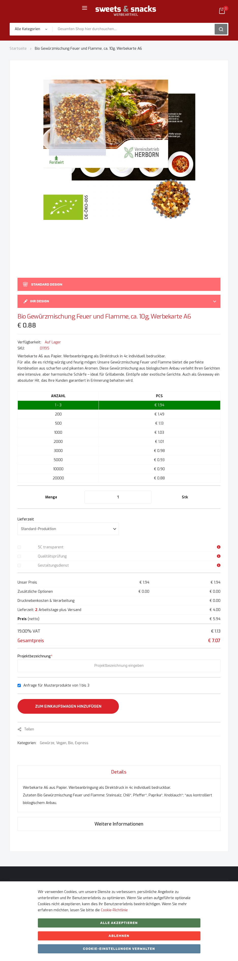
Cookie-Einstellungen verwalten (119, 949)
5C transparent (51, 547)
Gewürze (47, 743)
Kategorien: (27, 743)
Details (118, 772)
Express (81, 743)
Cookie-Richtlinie (114, 910)
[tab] (119, 772)
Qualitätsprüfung (52, 556)
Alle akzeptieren (119, 923)
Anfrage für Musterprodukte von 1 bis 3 (56, 685)
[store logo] (125, 10)
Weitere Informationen (118, 824)
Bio (70, 743)
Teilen (29, 729)
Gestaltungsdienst (53, 565)
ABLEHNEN (118, 936)
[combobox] (135, 29)
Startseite (18, 48)
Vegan (61, 743)
